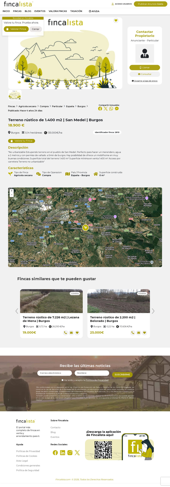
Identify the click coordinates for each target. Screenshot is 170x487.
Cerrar (35, 29)
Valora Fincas (58, 11)
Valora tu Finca (21, 140)
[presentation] (16, 311)
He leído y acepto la (85, 382)
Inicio (6, 11)
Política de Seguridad (27, 474)
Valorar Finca (16, 29)
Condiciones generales (28, 469)
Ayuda (94, 11)
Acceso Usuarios (122, 4)
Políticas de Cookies (26, 460)
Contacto (55, 431)
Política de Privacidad (97, 382)
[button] (85, 227)
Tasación (76, 11)
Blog (28, 11)
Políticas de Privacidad (28, 455)
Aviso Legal (22, 465)
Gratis (150, 4)
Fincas (17, 11)
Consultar (144, 74)
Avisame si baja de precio (145, 81)
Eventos (40, 11)
